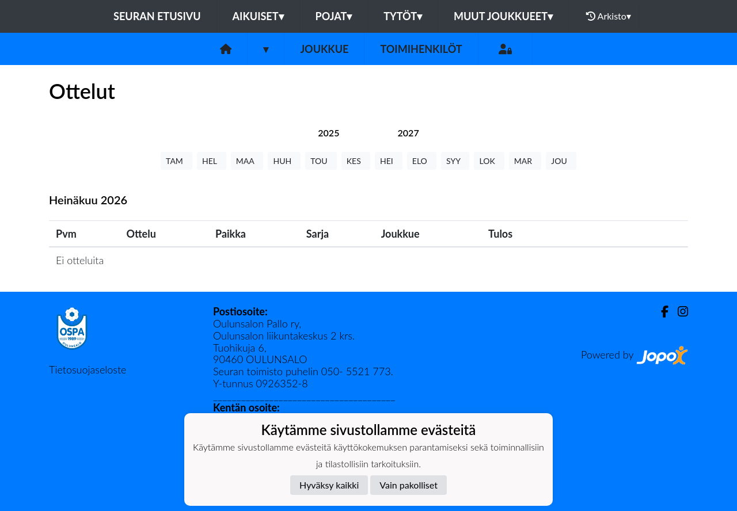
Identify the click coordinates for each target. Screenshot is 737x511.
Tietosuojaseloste (87, 369)
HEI (388, 161)
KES (356, 161)
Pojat (334, 16)
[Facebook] (660, 312)
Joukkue (324, 49)
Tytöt (402, 16)
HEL (211, 161)
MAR (525, 161)
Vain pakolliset (408, 484)
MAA (247, 161)
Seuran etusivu (157, 16)
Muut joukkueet (503, 16)
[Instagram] (678, 312)
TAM (176, 161)
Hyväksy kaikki (329, 484)
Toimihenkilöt (421, 49)
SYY (455, 161)
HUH (284, 161)
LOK (489, 161)
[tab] (328, 133)
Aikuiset (258, 16)
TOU (321, 161)
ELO (421, 161)
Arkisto (608, 16)
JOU (561, 161)
